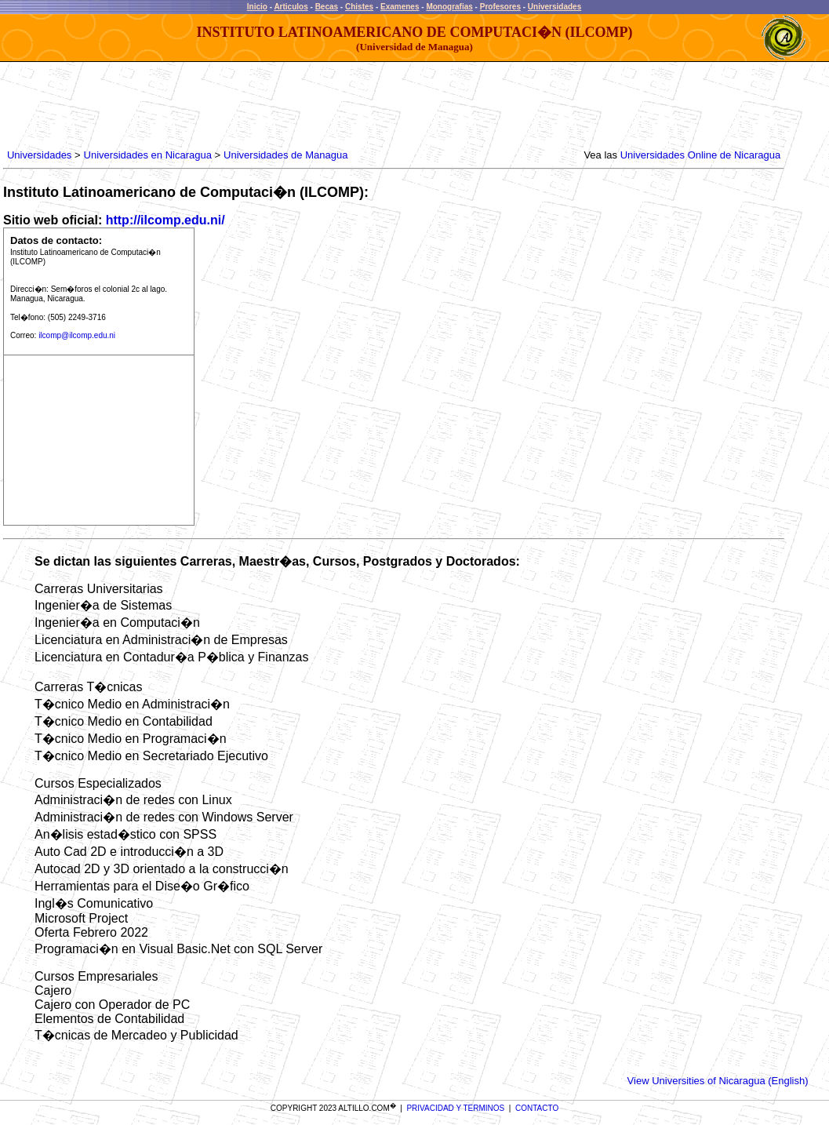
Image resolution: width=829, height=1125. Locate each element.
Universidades (554, 6)
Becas (326, 6)
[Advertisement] (289, 106)
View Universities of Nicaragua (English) (718, 1081)
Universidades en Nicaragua (148, 155)
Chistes (359, 6)
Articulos (290, 6)
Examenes (399, 6)
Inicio (257, 6)
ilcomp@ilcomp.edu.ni (76, 335)
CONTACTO (536, 1108)
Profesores (500, 6)
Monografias (449, 6)
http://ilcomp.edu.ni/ (165, 220)
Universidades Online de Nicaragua (700, 155)
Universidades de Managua (285, 155)
